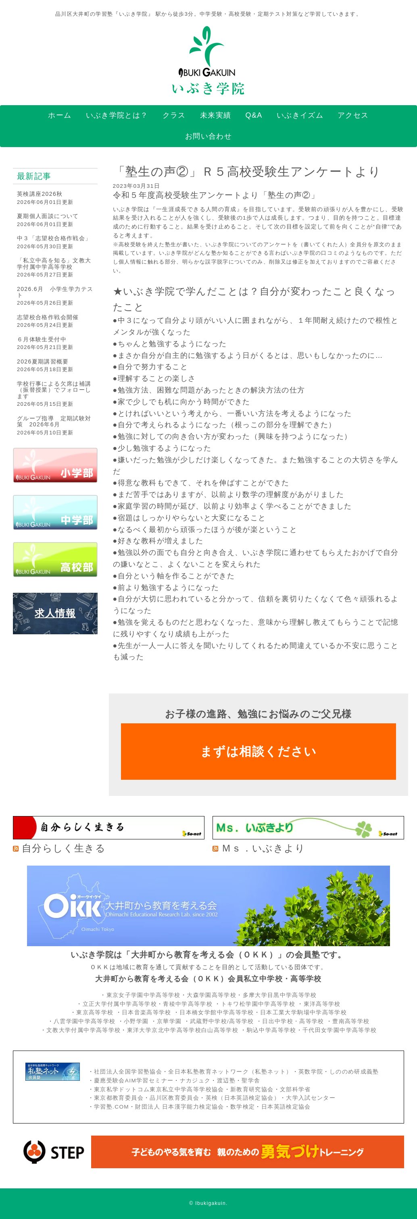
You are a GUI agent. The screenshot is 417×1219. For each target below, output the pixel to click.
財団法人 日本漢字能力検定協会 (179, 1107)
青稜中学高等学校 (188, 1004)
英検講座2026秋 (40, 194)
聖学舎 (251, 1081)
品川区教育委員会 (174, 1098)
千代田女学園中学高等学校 (339, 1030)
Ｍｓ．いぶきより (263, 848)
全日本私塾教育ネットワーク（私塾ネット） (230, 1072)
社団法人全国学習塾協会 (128, 1072)
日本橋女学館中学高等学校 (216, 1012)
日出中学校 (277, 1021)
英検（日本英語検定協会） (243, 1098)
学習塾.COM (111, 1107)
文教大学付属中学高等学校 (83, 1030)
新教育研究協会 (252, 1089)
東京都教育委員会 (119, 1098)
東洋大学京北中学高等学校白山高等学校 (184, 1030)
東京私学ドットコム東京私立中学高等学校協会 (159, 1089)
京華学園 (170, 1021)
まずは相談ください (258, 751)
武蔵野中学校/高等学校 (222, 1021)
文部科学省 (295, 1089)
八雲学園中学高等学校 (85, 1021)
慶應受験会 (109, 1081)
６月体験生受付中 (42, 339)
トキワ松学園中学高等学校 (259, 1004)
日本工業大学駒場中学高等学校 (303, 1012)
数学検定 (242, 1107)
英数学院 (310, 1072)
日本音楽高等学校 (146, 1012)
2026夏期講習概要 (43, 361)
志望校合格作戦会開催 (48, 317)
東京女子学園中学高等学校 (143, 995)
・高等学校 (308, 1021)
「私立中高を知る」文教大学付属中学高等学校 (54, 263)
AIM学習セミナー (149, 1081)
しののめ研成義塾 (354, 1072)
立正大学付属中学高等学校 (120, 1004)
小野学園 (136, 1021)
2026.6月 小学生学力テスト (55, 292)
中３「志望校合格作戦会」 (54, 238)
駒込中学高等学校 (271, 1030)
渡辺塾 (226, 1081)
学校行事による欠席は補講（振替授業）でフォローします (54, 389)
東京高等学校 (94, 1012)
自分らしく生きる (64, 848)
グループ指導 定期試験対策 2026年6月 (54, 421)
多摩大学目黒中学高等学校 (280, 995)
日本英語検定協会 (286, 1107)
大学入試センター (311, 1098)
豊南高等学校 (350, 1021)
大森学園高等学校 (211, 995)
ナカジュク (195, 1081)
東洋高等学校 (322, 1004)
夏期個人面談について (48, 216)
